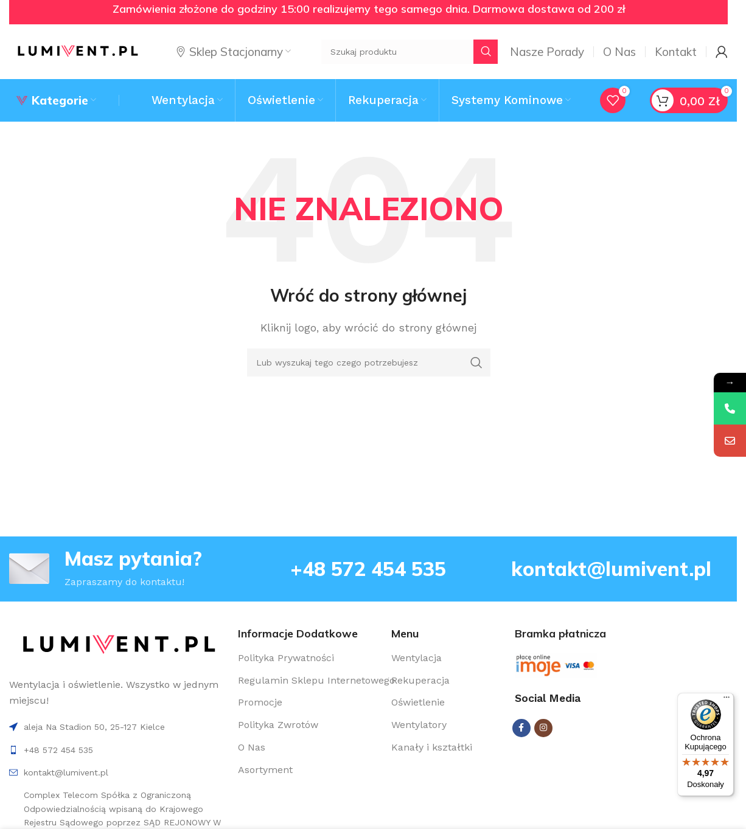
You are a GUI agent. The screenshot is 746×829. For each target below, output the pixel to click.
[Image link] (118, 644)
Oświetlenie (418, 702)
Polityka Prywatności (286, 658)
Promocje (260, 702)
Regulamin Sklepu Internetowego (316, 680)
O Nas (251, 747)
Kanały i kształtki (431, 747)
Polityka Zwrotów (278, 724)
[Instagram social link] (543, 728)
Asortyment (265, 769)
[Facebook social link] (521, 728)
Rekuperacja (420, 680)
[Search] (368, 362)
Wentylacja (416, 658)
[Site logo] (77, 51)
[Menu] (726, 700)
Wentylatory (419, 724)
